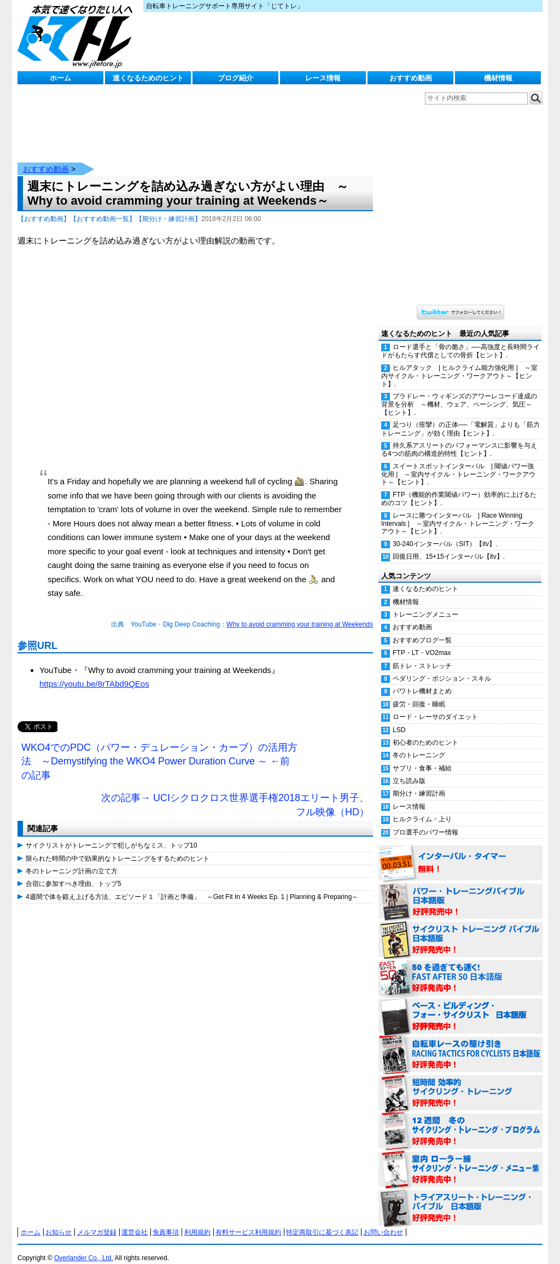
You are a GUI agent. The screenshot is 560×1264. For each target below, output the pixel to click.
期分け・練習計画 (419, 782)
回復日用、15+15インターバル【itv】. (449, 545)
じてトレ (78, 35)
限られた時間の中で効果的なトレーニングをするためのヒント (117, 847)
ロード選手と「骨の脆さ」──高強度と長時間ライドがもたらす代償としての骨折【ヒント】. (460, 340)
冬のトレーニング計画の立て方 (72, 860)
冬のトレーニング (419, 744)
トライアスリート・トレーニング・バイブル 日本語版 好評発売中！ (460, 1197)
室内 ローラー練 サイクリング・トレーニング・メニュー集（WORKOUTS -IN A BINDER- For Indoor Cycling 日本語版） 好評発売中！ (460, 1159)
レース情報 (323, 78)
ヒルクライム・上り (422, 808)
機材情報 (498, 78)
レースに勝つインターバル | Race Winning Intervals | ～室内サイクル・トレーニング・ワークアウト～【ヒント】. (457, 513)
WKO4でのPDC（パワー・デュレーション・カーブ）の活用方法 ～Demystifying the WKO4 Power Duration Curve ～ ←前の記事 (159, 750)
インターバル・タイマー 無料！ (460, 852)
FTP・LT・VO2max (422, 642)
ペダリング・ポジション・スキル (442, 667)
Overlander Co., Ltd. (83, 1247)
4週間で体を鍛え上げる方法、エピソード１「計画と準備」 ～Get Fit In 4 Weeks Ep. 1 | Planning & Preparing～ (192, 886)
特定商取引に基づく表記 (322, 1221)
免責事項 (166, 1221)
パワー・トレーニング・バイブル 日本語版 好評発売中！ (460, 891)
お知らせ (58, 1221)
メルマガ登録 (96, 1221)
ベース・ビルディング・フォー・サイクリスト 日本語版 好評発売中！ (460, 1006)
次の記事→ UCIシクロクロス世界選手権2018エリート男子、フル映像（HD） (235, 794)
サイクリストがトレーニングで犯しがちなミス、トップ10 (111, 834)
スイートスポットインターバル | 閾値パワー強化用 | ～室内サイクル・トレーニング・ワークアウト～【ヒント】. (458, 463)
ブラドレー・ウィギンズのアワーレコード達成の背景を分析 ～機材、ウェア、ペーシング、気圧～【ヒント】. (459, 393)
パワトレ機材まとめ (422, 680)
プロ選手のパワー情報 (425, 821)
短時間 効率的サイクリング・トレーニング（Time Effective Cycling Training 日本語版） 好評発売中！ (460, 1082)
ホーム (60, 78)
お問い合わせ (383, 1221)
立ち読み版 (409, 770)
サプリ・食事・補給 (422, 757)
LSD (399, 719)
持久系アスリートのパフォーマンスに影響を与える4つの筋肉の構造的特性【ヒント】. (459, 439)
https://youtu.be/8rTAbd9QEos (94, 672)
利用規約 (197, 1221)
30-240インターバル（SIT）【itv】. (445, 533)
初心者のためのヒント (425, 731)
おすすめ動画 (410, 78)
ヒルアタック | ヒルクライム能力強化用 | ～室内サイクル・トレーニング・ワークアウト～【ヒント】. (459, 365)
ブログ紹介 (235, 78)
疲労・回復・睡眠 (419, 693)
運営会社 (134, 1221)
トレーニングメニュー (425, 603)
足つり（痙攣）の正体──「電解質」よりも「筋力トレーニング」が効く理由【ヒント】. (460, 418)
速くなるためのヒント (148, 78)
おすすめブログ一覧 (422, 629)
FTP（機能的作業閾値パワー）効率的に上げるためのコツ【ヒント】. (458, 488)
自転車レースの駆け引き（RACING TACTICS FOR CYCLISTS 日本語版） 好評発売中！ (460, 1044)
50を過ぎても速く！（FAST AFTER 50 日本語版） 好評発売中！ (460, 967)
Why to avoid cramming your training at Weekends (299, 613)
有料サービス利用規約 (248, 1221)
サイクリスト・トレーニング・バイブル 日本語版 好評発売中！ (460, 929)
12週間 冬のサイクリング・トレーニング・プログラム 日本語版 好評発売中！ (460, 1120)
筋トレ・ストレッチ (422, 655)
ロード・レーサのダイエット (435, 706)
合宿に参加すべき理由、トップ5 (73, 873)
